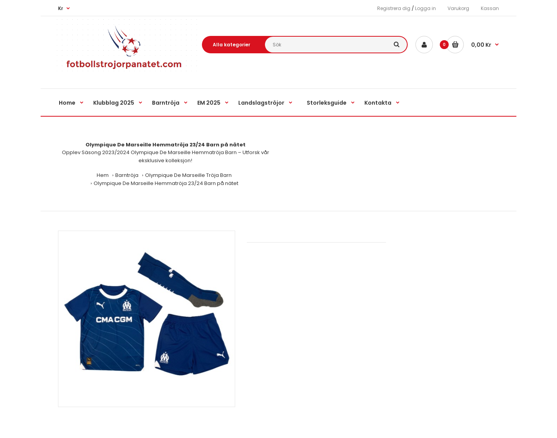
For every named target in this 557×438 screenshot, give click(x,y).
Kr (60, 8)
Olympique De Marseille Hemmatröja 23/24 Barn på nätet (166, 183)
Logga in (425, 8)
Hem (103, 175)
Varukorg (458, 8)
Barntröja (126, 175)
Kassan (490, 8)
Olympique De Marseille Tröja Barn (188, 175)
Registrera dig (393, 8)
